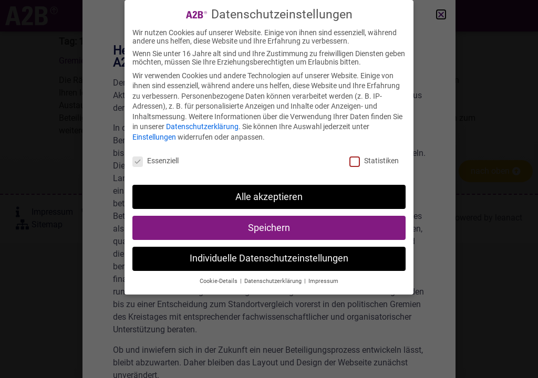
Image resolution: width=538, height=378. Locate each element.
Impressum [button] (323, 280)
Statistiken (374, 160)
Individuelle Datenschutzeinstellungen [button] (269, 258)
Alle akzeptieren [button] (269, 196)
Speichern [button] (269, 227)
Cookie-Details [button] (219, 280)
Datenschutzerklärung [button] (273, 280)
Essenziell (155, 160)
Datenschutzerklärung (202, 126)
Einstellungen (154, 136)
